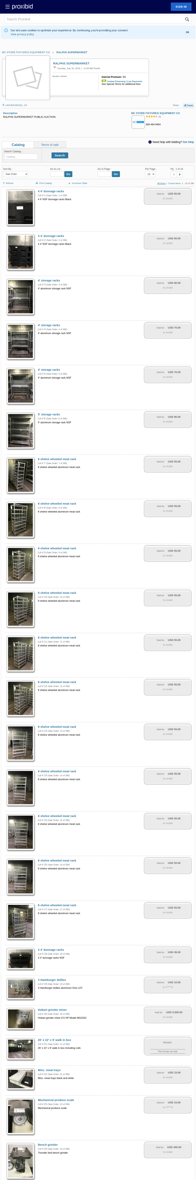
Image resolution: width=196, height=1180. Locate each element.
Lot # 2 (42, 240)
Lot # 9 (42, 552)
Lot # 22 (42, 1074)
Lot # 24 (42, 1149)
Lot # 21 (42, 1044)
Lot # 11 (42, 641)
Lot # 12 (42, 686)
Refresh (8, 181)
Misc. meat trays (49, 1070)
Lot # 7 (42, 463)
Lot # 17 (42, 909)
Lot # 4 (42, 329)
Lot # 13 (42, 731)
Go (68, 174)
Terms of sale (50, 144)
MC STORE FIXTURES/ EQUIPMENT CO (26, 52)
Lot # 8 (42, 507)
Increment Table (77, 183)
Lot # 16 (42, 864)
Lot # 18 (42, 954)
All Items (161, 183)
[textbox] (21, 157)
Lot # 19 (42, 984)
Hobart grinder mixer (52, 1009)
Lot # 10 (42, 597)
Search (60, 155)
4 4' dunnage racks (51, 191)
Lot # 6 (42, 418)
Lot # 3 (42, 284)
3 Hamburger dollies (52, 979)
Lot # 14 (42, 775)
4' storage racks (49, 280)
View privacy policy (22, 34)
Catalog (18, 145)
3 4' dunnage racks (51, 949)
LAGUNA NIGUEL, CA (14, 105)
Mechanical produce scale (56, 1100)
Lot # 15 (42, 820)
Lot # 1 (42, 195)
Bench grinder (48, 1144)
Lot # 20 (42, 1014)
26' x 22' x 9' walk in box (54, 1040)
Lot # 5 (42, 373)
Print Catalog (43, 181)
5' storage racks (49, 414)
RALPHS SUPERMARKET (71, 52)
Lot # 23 (42, 1104)
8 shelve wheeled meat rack (57, 459)
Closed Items (174, 183)
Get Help (188, 142)
